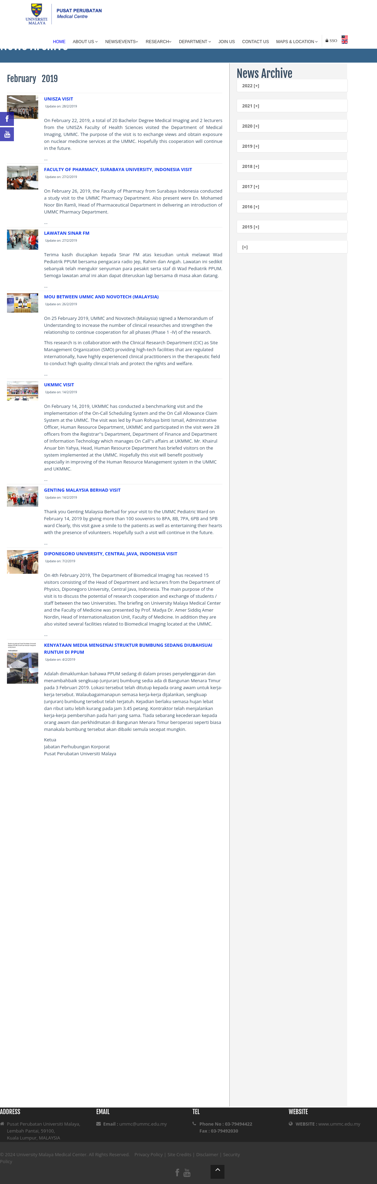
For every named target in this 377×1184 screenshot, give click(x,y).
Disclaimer (207, 1154)
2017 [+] (250, 186)
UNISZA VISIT (58, 99)
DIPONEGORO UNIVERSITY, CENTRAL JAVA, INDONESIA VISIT (111, 553)
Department (195, 41)
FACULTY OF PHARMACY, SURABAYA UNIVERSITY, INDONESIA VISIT (118, 169)
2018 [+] (250, 166)
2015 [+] (250, 227)
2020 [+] (250, 126)
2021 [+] (250, 106)
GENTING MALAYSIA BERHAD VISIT (82, 490)
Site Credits (179, 1154)
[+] (245, 247)
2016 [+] (250, 206)
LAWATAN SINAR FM (67, 233)
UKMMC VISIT (59, 384)
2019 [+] (250, 146)
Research (159, 41)
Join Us (227, 41)
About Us (85, 41)
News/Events (121, 41)
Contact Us (255, 41)
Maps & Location (297, 41)
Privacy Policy (148, 1154)
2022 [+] (250, 85)
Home (59, 41)
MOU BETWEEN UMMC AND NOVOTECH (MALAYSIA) (101, 296)
